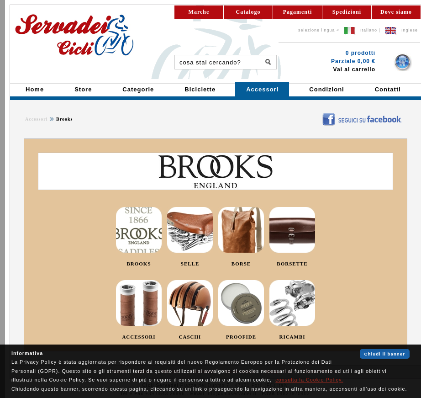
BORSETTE (292, 263)
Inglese (409, 30)
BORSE (241, 263)
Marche (199, 12)
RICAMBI (292, 337)
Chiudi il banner (384, 353)
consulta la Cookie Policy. (309, 379)
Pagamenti (297, 12)
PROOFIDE (241, 337)
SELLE (190, 263)
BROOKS (138, 263)
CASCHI (190, 337)
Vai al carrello (354, 69)
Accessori (36, 119)
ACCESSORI (138, 337)
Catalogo (248, 12)
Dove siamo (396, 12)
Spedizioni (346, 12)
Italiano (368, 30)
